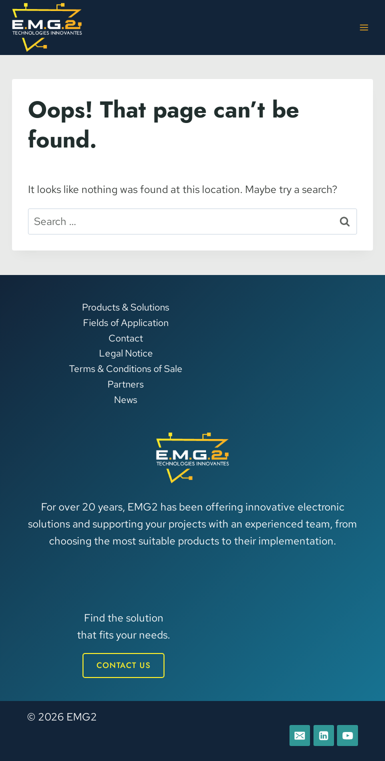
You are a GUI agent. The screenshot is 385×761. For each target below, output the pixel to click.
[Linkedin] (323, 735)
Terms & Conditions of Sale (125, 368)
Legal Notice (126, 353)
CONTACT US (123, 665)
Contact (125, 338)
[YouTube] (347, 735)
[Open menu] (363, 27)
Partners (126, 384)
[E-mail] (299, 735)
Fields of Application (125, 322)
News (126, 399)
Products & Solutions (126, 306)
